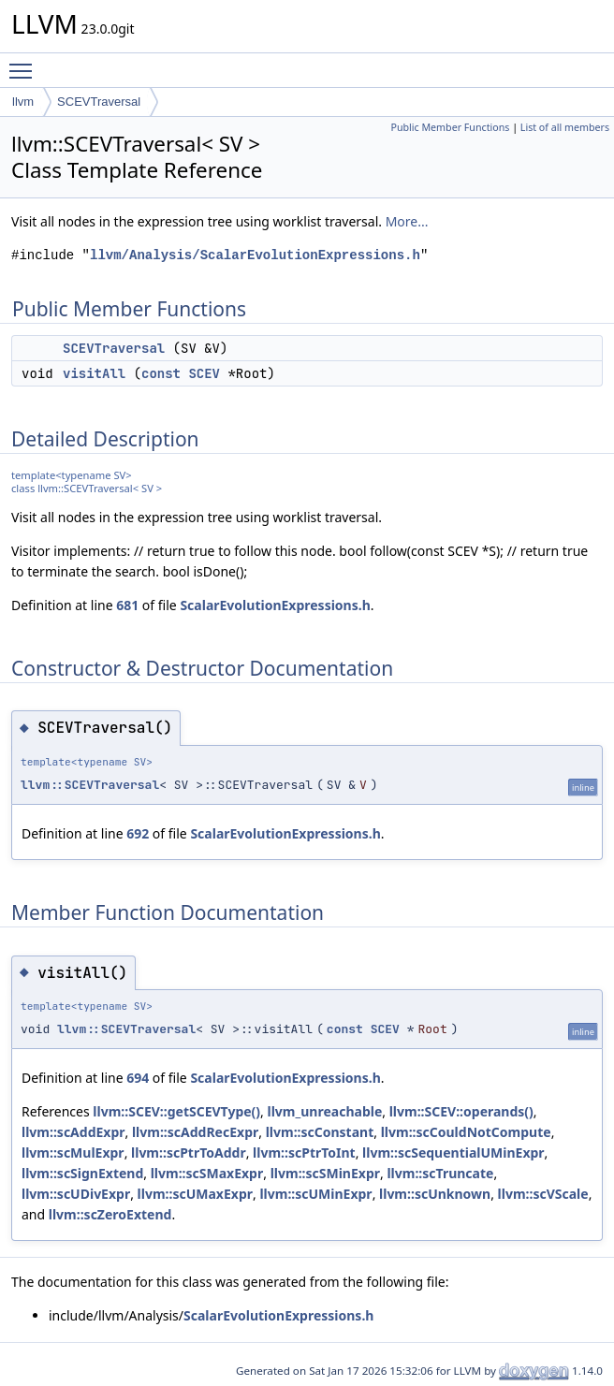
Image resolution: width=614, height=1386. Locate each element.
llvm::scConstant (320, 1132)
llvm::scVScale (543, 1194)
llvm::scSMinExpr (325, 1173)
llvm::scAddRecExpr (195, 1132)
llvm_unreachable (325, 1111)
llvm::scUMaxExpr (195, 1194)
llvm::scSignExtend (82, 1173)
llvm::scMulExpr (73, 1152)
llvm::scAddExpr (73, 1132)
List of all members (564, 127)
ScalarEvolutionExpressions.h (275, 605)
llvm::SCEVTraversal (90, 785)
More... (407, 221)
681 (127, 605)
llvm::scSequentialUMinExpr (453, 1152)
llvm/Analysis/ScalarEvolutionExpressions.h (255, 255)
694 (137, 1078)
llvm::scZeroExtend (110, 1214)
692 (137, 833)
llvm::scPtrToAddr (188, 1152)
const (161, 373)
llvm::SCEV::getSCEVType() (176, 1111)
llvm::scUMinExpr (315, 1194)
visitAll (94, 373)
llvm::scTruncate (440, 1173)
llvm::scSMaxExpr (207, 1173)
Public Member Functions (449, 127)
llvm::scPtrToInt (304, 1152)
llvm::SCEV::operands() (461, 1111)
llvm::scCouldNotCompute (466, 1132)
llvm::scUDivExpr (76, 1194)
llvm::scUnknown (434, 1194)
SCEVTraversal (98, 102)
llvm (23, 102)
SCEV (204, 373)
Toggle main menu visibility (25, 62)
